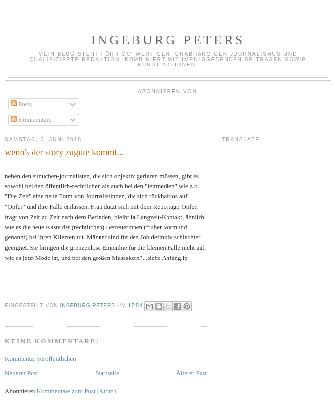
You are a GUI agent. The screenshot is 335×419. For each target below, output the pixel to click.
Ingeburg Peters (168, 40)
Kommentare (31, 119)
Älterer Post (191, 373)
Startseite (107, 373)
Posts (21, 104)
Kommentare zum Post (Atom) (76, 391)
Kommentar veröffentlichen (40, 358)
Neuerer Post (21, 373)
